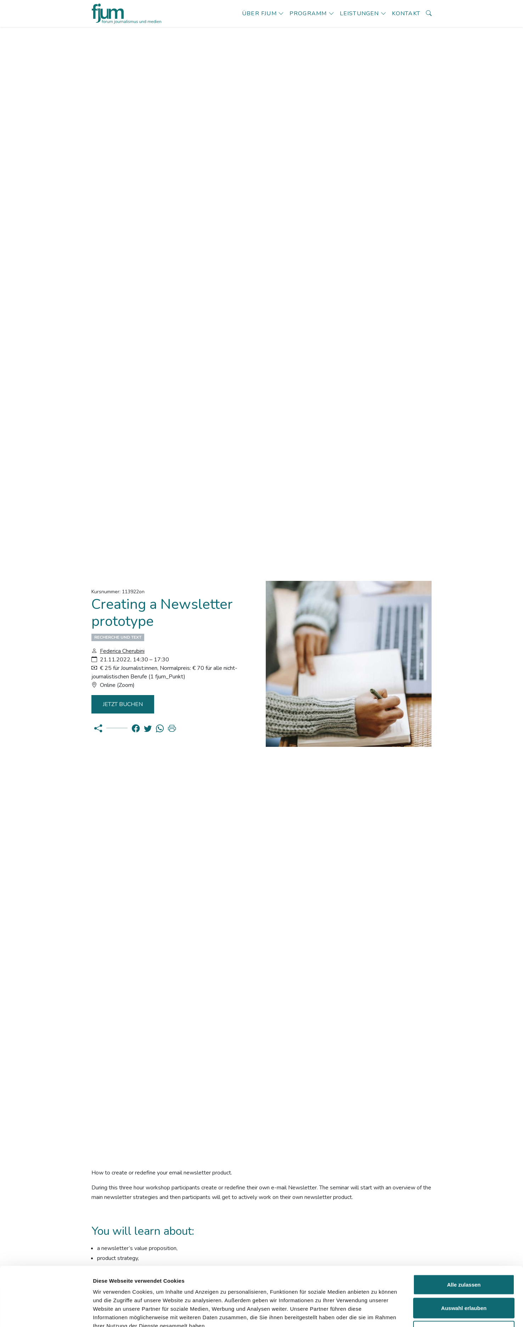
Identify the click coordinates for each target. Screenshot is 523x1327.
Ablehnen (464, 1280)
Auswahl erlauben (464, 1257)
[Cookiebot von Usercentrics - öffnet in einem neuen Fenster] (46, 1313)
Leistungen (359, 13)
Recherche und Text (117, 637)
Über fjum (259, 13)
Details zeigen (377, 1313)
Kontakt (406, 13)
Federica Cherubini (122, 651)
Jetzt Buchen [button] (123, 704)
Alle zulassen (463, 1234)
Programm (308, 13)
